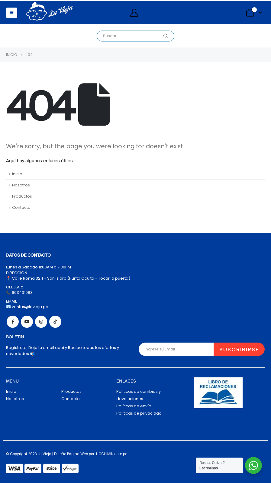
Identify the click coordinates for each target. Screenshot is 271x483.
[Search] (165, 36)
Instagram (41, 322)
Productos (22, 196)
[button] (11, 13)
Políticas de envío (133, 406)
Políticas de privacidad (139, 413)
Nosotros (21, 185)
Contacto (21, 207)
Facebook (13, 322)
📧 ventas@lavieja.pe (27, 307)
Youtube (27, 322)
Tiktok (55, 322)
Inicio (17, 173)
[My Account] (134, 13)
